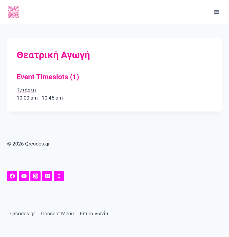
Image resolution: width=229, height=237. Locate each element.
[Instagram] (35, 176)
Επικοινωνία (94, 213)
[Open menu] (216, 11)
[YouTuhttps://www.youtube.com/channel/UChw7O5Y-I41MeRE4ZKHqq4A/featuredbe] (24, 176)
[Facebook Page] (12, 176)
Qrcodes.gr (22, 213)
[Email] (47, 176)
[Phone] (59, 176)
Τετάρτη (26, 90)
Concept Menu (57, 213)
